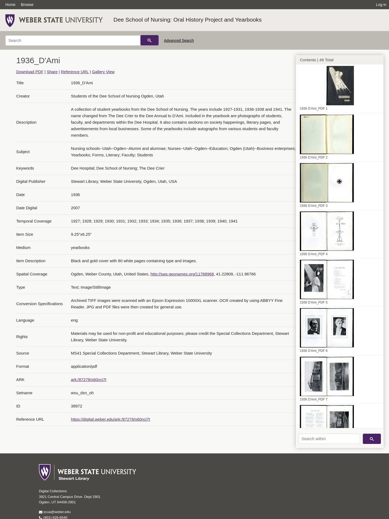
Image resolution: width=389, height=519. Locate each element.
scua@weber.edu (55, 512)
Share (52, 71)
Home (10, 4)
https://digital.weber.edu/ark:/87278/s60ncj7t (110, 419)
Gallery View (103, 71)
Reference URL (75, 71)
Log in (381, 4)
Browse (27, 4)
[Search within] (329, 439)
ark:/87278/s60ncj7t (88, 379)
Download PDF (29, 71)
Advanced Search (179, 40)
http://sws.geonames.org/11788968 (182, 274)
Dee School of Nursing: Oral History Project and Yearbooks (187, 19)
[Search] (72, 40)
